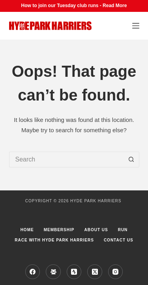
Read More (115, 5)
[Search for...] (66, 159)
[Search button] (131, 159)
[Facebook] (32, 271)
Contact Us (118, 240)
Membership (59, 230)
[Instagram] (115, 271)
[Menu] (135, 25)
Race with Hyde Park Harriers (54, 240)
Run (123, 230)
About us (96, 230)
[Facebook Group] (53, 271)
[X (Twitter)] (94, 271)
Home (27, 230)
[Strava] (74, 271)
